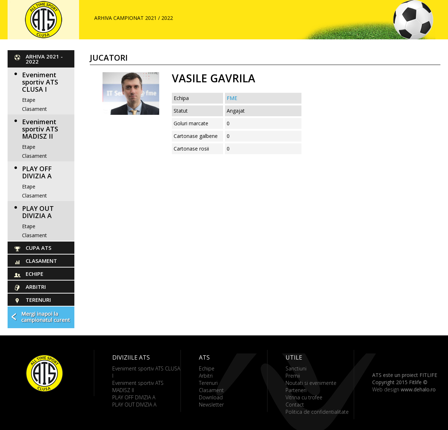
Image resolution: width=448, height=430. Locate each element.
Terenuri (38, 299)
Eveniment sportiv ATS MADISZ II (40, 128)
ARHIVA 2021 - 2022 (44, 59)
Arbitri (36, 286)
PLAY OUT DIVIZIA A (38, 212)
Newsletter (211, 404)
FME (232, 98)
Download (211, 397)
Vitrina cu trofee (304, 397)
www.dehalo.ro (418, 389)
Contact (295, 404)
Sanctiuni (296, 368)
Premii (293, 375)
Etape (28, 99)
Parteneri (296, 390)
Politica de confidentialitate (317, 411)
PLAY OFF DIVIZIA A (37, 172)
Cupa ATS (38, 247)
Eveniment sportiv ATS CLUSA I (40, 82)
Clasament (34, 108)
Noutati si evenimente (311, 382)
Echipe (34, 273)
